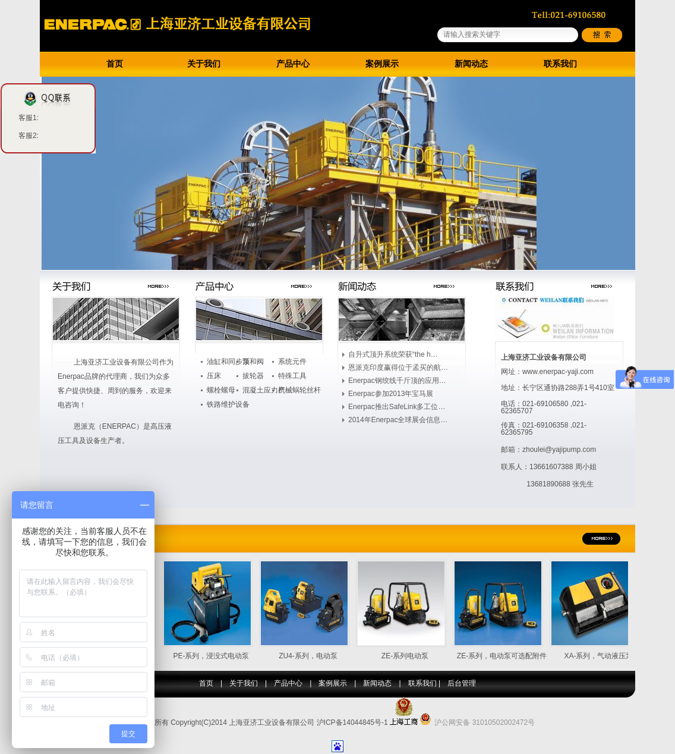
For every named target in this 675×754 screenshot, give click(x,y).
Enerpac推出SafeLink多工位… (396, 407)
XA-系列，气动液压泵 (604, 656)
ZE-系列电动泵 (410, 656)
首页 (114, 63)
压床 (214, 376)
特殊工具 (292, 376)
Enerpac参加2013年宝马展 (390, 393)
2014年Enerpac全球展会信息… (397, 420)
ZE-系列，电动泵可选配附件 (508, 656)
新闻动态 (471, 63)
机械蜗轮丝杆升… (299, 391)
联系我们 (560, 63)
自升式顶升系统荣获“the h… (393, 354)
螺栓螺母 (221, 390)
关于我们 (203, 63)
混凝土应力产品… (263, 391)
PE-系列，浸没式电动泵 (217, 656)
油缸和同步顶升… (228, 362)
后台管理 (461, 683)
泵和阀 (253, 361)
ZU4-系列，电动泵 (314, 656)
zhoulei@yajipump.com (559, 449)
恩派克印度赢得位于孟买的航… (398, 367)
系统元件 (292, 361)
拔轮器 (253, 376)
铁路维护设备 (228, 404)
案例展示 (382, 63)
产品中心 (293, 63)
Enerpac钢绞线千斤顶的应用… (397, 380)
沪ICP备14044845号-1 (352, 722)
